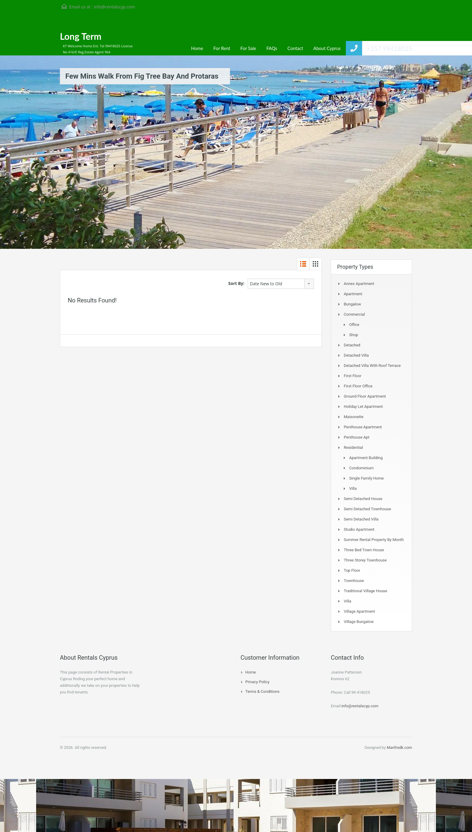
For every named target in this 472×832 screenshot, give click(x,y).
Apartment (353, 294)
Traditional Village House (365, 591)
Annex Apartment (359, 283)
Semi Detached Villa (361, 519)
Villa (353, 488)
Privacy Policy (257, 682)
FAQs (271, 48)
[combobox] (281, 284)
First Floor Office (358, 386)
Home (197, 48)
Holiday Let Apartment (363, 406)
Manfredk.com (399, 747)
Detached (352, 345)
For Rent (221, 48)
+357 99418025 (389, 48)
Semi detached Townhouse (367, 509)
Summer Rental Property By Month (374, 539)
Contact (295, 48)
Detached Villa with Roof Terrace (372, 365)
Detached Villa (356, 355)
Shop (353, 335)
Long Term (80, 36)
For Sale (248, 48)
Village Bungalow (359, 621)
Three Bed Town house (364, 550)
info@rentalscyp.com (114, 7)
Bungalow (352, 304)
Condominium (361, 468)
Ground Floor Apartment (365, 396)
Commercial (354, 314)
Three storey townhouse (365, 560)
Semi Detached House (363, 498)
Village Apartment (359, 611)
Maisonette (353, 416)
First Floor (353, 376)
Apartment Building (366, 457)
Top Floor (352, 570)
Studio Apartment (359, 529)
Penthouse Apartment (363, 427)
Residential (353, 447)
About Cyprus (327, 48)
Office (354, 324)
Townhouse (354, 580)
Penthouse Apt (356, 437)
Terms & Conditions (262, 691)
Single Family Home (366, 478)
